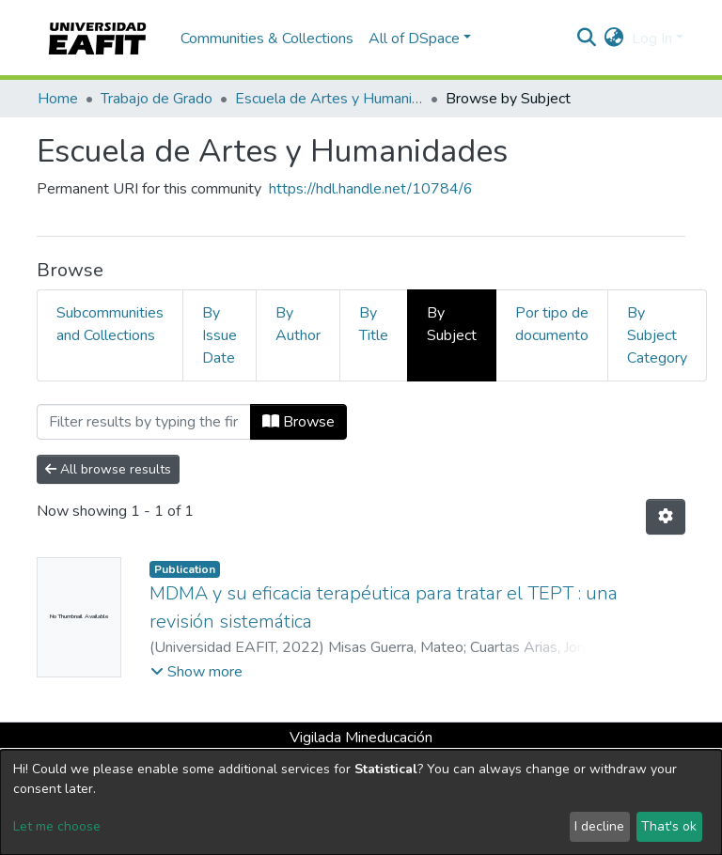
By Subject (452, 324)
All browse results (108, 469)
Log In (652, 38)
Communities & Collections (266, 38)
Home (58, 98)
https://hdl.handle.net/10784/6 (371, 189)
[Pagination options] (665, 517)
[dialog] (361, 802)
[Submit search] (587, 38)
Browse (298, 422)
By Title (373, 324)
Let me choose (57, 826)
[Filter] (144, 422)
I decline (599, 826)
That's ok (669, 826)
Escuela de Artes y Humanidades (329, 98)
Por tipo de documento (552, 324)
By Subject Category (657, 335)
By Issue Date (219, 335)
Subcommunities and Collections (110, 324)
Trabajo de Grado (156, 98)
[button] (614, 38)
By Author (298, 324)
